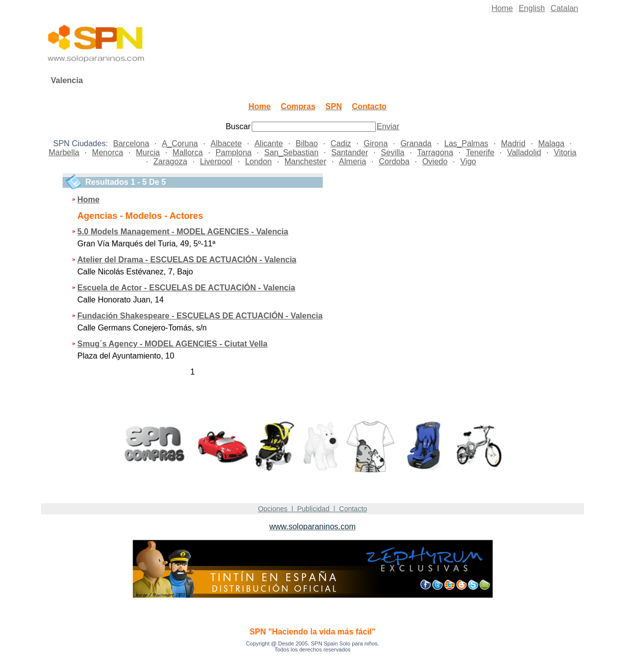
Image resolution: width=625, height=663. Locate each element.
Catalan (564, 8)
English (531, 8)
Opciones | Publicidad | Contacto (312, 509)
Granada (415, 143)
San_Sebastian (291, 152)
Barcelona (131, 143)
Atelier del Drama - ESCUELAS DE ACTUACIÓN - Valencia (187, 259)
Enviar (388, 126)
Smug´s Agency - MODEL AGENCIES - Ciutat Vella (173, 344)
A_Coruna (180, 143)
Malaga (551, 143)
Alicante (268, 143)
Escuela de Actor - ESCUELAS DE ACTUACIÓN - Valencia (186, 287)
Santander (349, 152)
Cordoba (394, 161)
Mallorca (188, 152)
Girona (376, 143)
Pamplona (234, 152)
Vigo (468, 161)
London (258, 161)
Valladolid (524, 152)
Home (502, 8)
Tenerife (480, 152)
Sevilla (392, 152)
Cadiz (341, 143)
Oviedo (435, 161)
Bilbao (307, 143)
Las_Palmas (466, 143)
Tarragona (435, 152)
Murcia (148, 152)
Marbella (64, 152)
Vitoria (565, 152)
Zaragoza (170, 161)
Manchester (305, 161)
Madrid (513, 143)
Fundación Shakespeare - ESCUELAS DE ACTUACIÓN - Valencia (200, 315)
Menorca (107, 152)
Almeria (352, 161)
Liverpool (216, 161)
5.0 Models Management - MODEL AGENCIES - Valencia (183, 231)
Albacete (226, 143)
